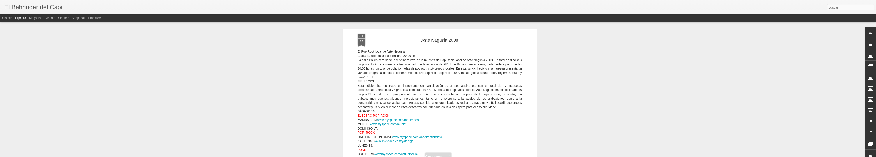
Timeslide (94, 18)
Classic (7, 18)
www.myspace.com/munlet (388, 124)
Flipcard (20, 18)
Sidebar (63, 18)
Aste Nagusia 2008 (439, 40)
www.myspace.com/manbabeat (398, 120)
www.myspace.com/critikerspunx (396, 154)
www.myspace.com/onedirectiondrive (417, 137)
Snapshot (78, 18)
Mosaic (50, 18)
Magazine (35, 18)
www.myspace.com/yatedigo (394, 141)
